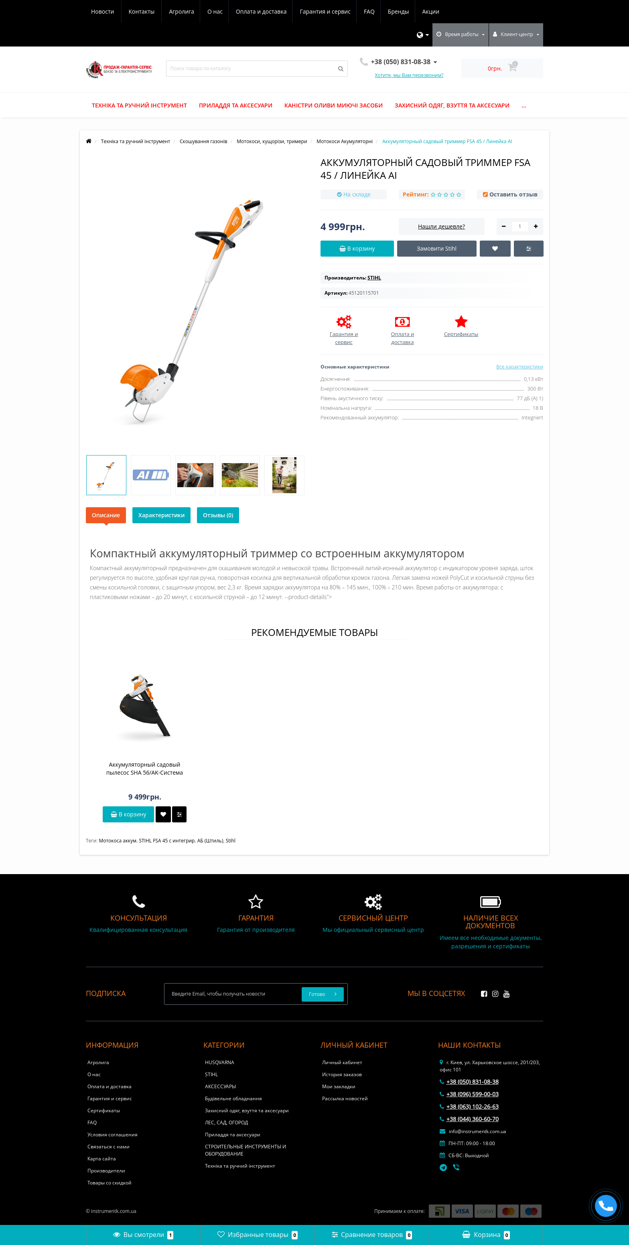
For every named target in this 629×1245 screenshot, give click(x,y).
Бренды (326, 11)
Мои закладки (338, 1086)
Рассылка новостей (345, 1098)
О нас (138, 11)
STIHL (211, 1074)
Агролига (103, 11)
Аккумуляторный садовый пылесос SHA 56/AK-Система (144, 768)
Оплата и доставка (185, 11)
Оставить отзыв (513, 194)
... (523, 105)
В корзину (128, 814)
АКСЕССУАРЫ (220, 1086)
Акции (360, 11)
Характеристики (161, 515)
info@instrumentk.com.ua (473, 1131)
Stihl (230, 840)
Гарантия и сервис (250, 11)
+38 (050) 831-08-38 (469, 1081)
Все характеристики (519, 366)
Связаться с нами (108, 1146)
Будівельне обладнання (233, 1098)
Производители (106, 1170)
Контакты (434, 11)
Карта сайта (101, 1158)
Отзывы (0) (218, 515)
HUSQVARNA (219, 1062)
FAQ (296, 11)
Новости (394, 11)
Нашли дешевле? (441, 226)
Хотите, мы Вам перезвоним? (409, 75)
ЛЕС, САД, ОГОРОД (226, 1122)
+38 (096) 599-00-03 (469, 1094)
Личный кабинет (342, 1062)
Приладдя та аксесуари (235, 105)
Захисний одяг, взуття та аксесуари (452, 105)
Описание (106, 515)
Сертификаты (103, 1110)
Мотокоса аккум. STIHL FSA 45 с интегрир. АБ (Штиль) (161, 840)
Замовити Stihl (437, 248)
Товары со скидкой (109, 1182)
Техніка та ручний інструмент (139, 105)
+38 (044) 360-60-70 (469, 1119)
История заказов (342, 1074)
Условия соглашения (112, 1134)
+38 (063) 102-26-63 (469, 1106)
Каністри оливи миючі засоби (333, 105)
